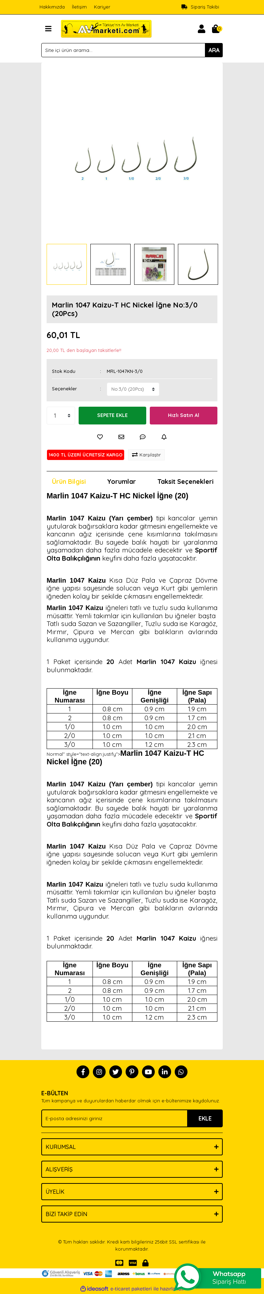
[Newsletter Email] (132, 1118)
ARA (214, 50)
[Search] (132, 50)
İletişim (79, 7)
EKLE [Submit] (205, 1118)
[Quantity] (61, 415)
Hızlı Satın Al (183, 415)
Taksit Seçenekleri (185, 481)
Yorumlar (121, 481)
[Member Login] (201, 29)
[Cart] (215, 29)
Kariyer (102, 7)
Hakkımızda (52, 7)
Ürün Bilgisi (69, 481)
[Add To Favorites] (100, 437)
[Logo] (106, 28)
